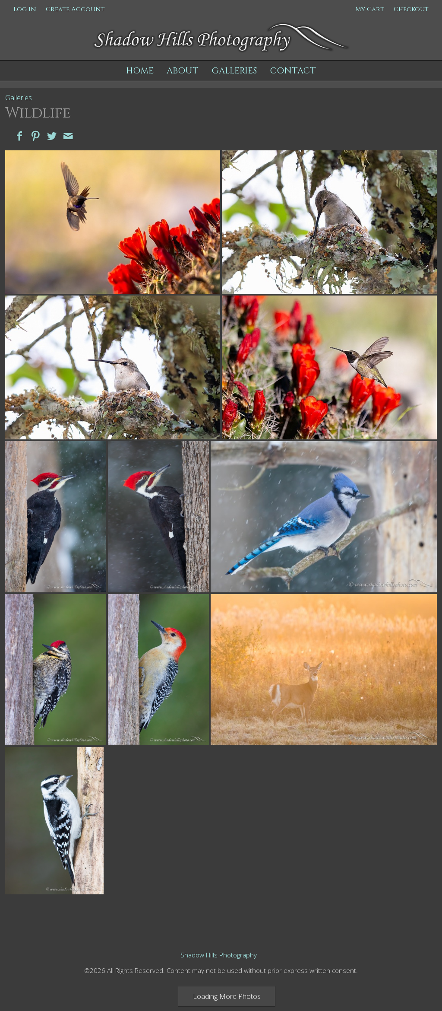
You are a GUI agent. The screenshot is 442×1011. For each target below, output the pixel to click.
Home (140, 70)
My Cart (370, 9)
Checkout (411, 9)
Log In (24, 9)
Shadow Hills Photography (218, 955)
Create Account (75, 9)
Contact (293, 70)
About (183, 70)
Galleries (234, 70)
